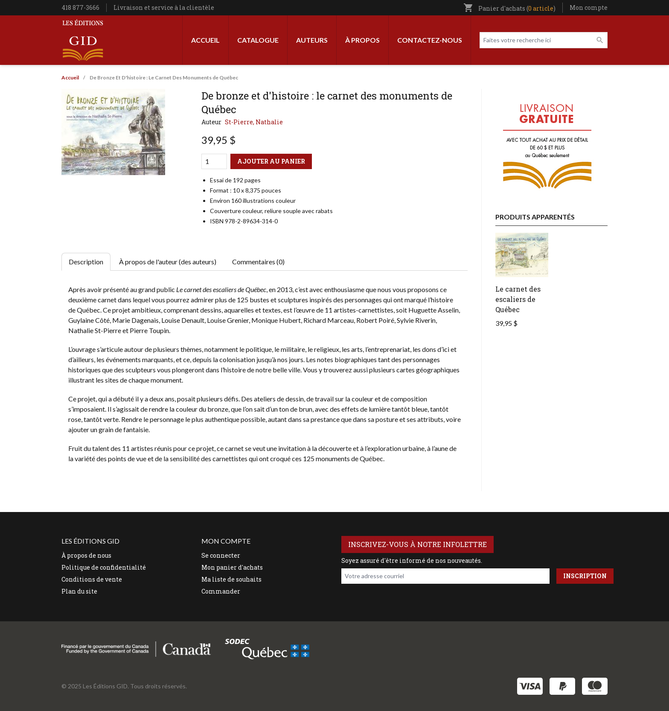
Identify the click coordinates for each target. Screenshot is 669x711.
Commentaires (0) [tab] (258, 261)
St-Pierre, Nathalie (254, 122)
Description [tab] (86, 261)
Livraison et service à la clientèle (163, 7)
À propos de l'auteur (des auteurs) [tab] (167, 261)
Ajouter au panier (271, 161)
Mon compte (589, 7)
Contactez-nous (429, 40)
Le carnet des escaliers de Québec (518, 299)
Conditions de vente (91, 579)
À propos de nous (86, 555)
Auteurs (312, 40)
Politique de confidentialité (103, 567)
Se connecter (220, 555)
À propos (362, 40)
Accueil (205, 40)
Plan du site (79, 591)
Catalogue (258, 40)
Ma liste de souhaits (231, 579)
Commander (220, 591)
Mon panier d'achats (232, 567)
